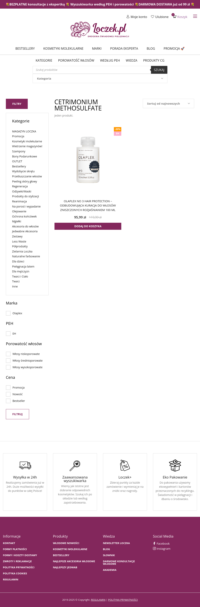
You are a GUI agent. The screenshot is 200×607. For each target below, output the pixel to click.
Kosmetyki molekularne (63, 48)
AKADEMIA (109, 570)
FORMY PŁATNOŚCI (15, 549)
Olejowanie (19, 211)
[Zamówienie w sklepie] (168, 103)
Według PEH (110, 60)
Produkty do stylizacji (25, 196)
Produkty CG (153, 60)
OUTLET (17, 161)
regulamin (98, 600)
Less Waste (19, 241)
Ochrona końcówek (24, 216)
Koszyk (180, 16)
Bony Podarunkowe (24, 156)
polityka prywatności (123, 600)
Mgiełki (16, 221)
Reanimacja (19, 201)
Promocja (18, 136)
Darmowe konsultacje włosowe (119, 562)
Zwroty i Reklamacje (17, 561)
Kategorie (44, 60)
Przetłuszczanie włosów (27, 176)
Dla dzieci (18, 261)
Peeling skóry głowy (24, 181)
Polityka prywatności (18, 567)
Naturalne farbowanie (26, 256)
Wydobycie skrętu (23, 171)
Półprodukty (20, 246)
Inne (15, 286)
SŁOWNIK (109, 555)
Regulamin (10, 579)
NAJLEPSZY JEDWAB (65, 567)
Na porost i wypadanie (26, 206)
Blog (151, 48)
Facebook (161, 543)
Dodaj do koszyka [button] (87, 226)
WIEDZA (131, 60)
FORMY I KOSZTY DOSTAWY (20, 555)
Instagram (162, 548)
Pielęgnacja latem (23, 266)
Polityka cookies (15, 573)
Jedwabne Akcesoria (25, 231)
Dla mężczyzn (20, 271)
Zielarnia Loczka (22, 251)
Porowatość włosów (76, 60)
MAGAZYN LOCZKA (24, 131)
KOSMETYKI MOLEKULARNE (70, 549)
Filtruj (17, 414)
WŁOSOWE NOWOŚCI (66, 543)
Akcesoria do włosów (25, 226)
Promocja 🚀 (174, 48)
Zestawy (17, 236)
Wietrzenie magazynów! (27, 146)
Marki (97, 48)
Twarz (16, 281)
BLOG (106, 549)
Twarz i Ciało (20, 276)
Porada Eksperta (124, 48)
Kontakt (9, 543)
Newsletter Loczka (116, 543)
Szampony (18, 151)
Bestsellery (25, 48)
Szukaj (159, 70)
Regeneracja (20, 186)
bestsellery (61, 555)
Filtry (16, 104)
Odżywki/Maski (21, 191)
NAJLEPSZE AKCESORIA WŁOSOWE (74, 561)
